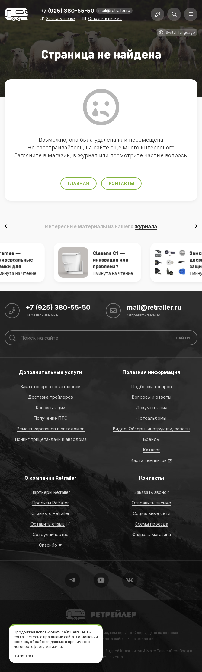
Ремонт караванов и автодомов (51, 428)
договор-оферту (29, 646)
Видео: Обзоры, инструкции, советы (151, 428)
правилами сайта (58, 637)
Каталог (151, 449)
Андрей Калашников (123, 650)
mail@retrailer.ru (114, 10)
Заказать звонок (60, 19)
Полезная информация (151, 372)
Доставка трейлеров (50, 397)
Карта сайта (113, 638)
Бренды (151, 439)
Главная (78, 183)
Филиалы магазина (151, 534)
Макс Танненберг (162, 650)
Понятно (23, 656)
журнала (146, 226)
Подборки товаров (151, 386)
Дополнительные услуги (50, 372)
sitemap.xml (145, 638)
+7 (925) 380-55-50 (67, 11)
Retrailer (73, 608)
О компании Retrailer (50, 478)
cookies (21, 641)
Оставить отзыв (47, 523)
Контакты (121, 183)
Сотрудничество (51, 534)
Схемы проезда (151, 523)
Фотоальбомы (151, 418)
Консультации (50, 407)
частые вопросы (166, 155)
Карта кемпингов (149, 460)
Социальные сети (151, 513)
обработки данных (47, 641)
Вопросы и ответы (151, 397)
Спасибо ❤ (50, 545)
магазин (59, 155)
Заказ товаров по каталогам (50, 386)
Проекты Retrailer (50, 502)
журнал (88, 155)
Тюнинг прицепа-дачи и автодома (50, 439)
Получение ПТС (50, 418)
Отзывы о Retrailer (50, 513)
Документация (151, 407)
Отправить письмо (105, 19)
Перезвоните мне (42, 315)
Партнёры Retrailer (50, 492)
